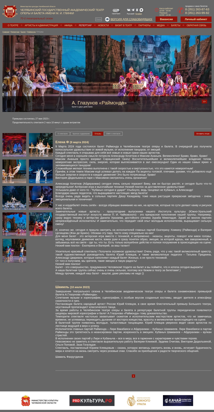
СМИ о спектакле (113, 134)
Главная (5, 32)
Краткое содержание (81, 134)
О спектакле (63, 134)
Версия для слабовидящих (131, 19)
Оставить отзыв (202, 134)
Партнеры (144, 25)
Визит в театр (123, 25)
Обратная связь (196, 25)
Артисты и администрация (41, 25)
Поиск (98, 19)
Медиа (161, 25)
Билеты (175, 25)
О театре (13, 25)
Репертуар (85, 25)
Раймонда (31, 32)
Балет (23, 32)
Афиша (68, 25)
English (139, 14)
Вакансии (166, 19)
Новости (103, 25)
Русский (130, 14)
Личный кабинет (196, 19)
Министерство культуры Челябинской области (37, 6)
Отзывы (98, 134)
